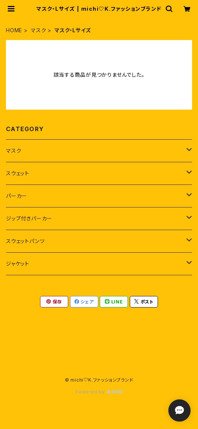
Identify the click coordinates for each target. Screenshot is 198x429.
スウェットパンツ (25, 241)
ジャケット (17, 263)
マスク (38, 30)
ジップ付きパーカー (29, 218)
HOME (14, 30)
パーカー (16, 196)
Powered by (99, 392)
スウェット (17, 173)
